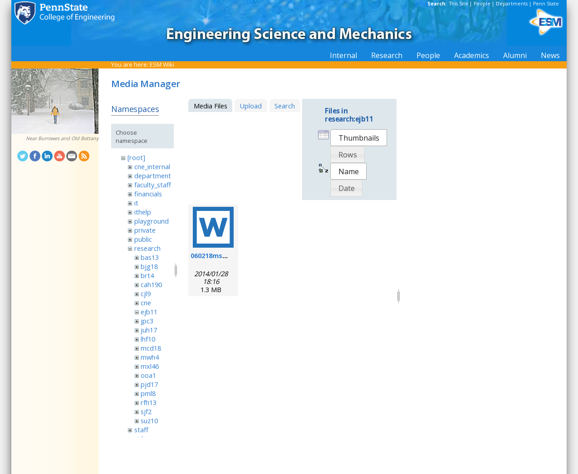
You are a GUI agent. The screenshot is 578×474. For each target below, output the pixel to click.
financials (148, 193)
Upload (251, 105)
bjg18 (149, 266)
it (136, 202)
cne (146, 302)
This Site (458, 3)
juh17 (149, 329)
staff (141, 429)
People (482, 3)
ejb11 (149, 311)
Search (284, 105)
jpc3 (147, 320)
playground (151, 220)
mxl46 (150, 366)
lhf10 (148, 338)
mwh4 (150, 357)
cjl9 (146, 293)
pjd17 (149, 384)
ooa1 (148, 375)
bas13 (150, 257)
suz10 (149, 420)
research (147, 248)
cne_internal (152, 166)
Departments (512, 3)
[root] (136, 157)
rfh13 (149, 402)
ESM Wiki (162, 64)
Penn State (546, 3)
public (143, 239)
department (152, 175)
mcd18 (151, 347)
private (145, 230)
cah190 (151, 284)
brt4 (147, 275)
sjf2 (146, 411)
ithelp (142, 211)
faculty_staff (152, 184)
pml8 (148, 393)
